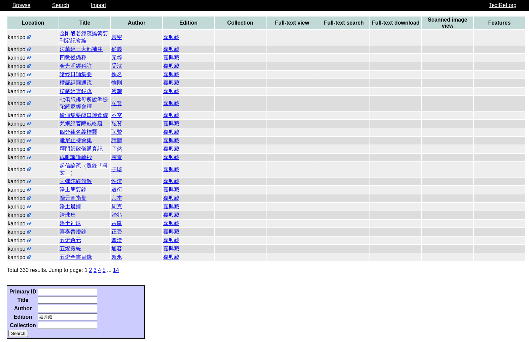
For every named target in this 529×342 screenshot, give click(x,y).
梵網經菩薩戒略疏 (81, 123)
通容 (116, 248)
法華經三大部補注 (81, 49)
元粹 (116, 57)
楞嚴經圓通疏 (76, 83)
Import (98, 5)
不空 (116, 115)
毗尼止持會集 (76, 140)
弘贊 (116, 103)
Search (60, 5)
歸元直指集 (73, 198)
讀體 (116, 140)
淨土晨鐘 (70, 206)
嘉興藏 (171, 37)
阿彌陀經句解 (76, 181)
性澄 (116, 181)
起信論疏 (70, 165)
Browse (21, 5)
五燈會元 (70, 240)
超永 (116, 257)
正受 (116, 232)
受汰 (116, 66)
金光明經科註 (76, 66)
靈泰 (116, 157)
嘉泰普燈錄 (73, 232)
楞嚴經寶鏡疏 (76, 91)
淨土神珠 (70, 223)
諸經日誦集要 (76, 74)
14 (116, 270)
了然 (116, 149)
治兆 (116, 215)
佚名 (116, 74)
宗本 (116, 198)
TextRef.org (503, 5)
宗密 (116, 37)
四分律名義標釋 (78, 132)
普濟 (116, 240)
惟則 (116, 83)
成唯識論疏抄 (76, 157)
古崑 (116, 223)
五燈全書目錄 (76, 257)
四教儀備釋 (73, 57)
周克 (116, 206)
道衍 (116, 189)
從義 (116, 49)
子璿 (116, 169)
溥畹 (116, 91)
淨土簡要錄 (73, 189)
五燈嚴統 (70, 248)
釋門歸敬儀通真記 (81, 149)
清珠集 (68, 215)
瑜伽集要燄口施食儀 (84, 115)
